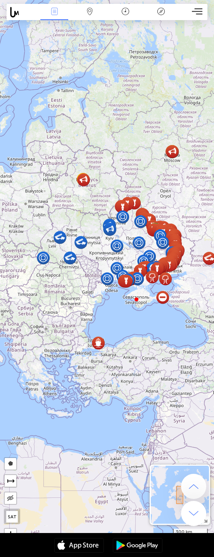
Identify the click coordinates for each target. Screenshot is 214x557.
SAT (12, 516)
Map (90, 12)
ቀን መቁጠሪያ (125, 12)
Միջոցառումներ (54, 12)
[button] (136, 299)
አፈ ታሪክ (161, 12)
